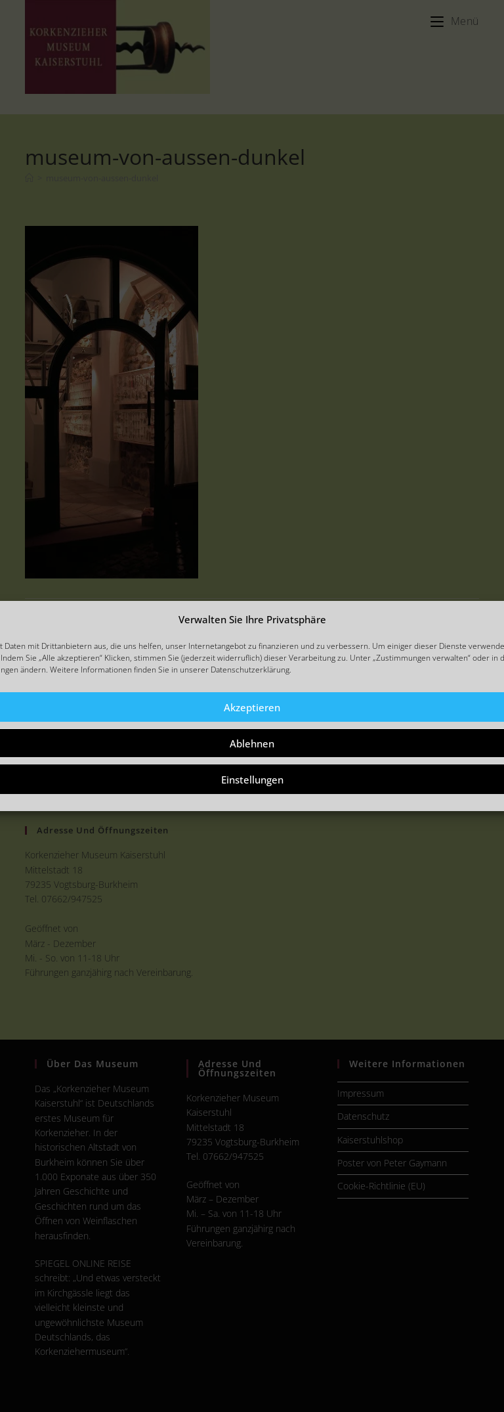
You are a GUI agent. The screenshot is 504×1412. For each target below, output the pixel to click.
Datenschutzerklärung (250, 669)
